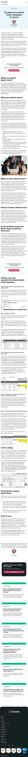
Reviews (2, 724)
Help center (3, 741)
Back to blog (4, 4)
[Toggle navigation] (26, 2)
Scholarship (3, 732)
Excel (11, 41)
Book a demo (3, 739)
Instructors (3, 721)
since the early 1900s (9, 84)
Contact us (3, 738)
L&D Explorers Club (4, 731)
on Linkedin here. (23, 547)
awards (8, 723)
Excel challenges (4, 734)
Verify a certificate (4, 742)
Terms (2, 725)
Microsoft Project (5, 93)
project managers (6, 51)
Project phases (6, 131)
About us (2, 718)
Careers (2, 720)
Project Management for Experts (14, 530)
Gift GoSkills (3, 727)
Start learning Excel (14, 571)
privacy (5, 725)
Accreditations (3, 723)
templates (11, 236)
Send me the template (14, 70)
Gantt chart (11, 38)
